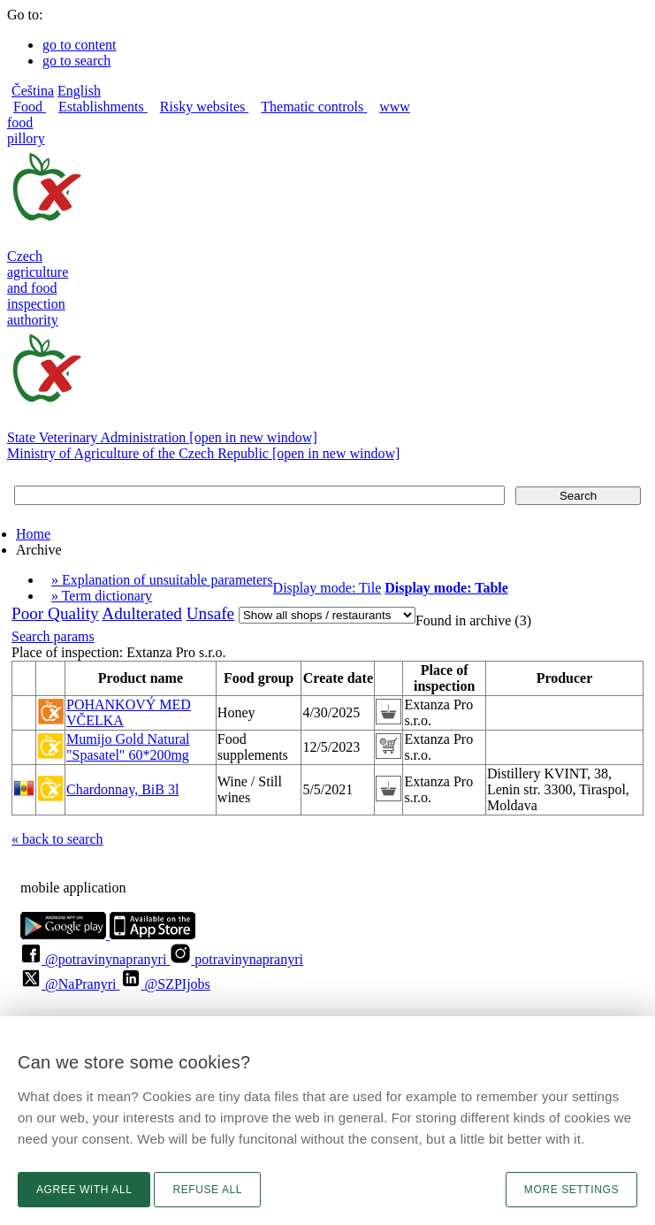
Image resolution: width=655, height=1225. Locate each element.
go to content (79, 44)
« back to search (57, 838)
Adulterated (142, 613)
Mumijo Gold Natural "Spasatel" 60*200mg (128, 746)
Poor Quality (55, 613)
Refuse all (207, 1189)
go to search (76, 60)
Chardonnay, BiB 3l (122, 789)
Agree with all (84, 1189)
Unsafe (210, 613)
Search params (53, 636)
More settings (571, 1189)
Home (33, 533)
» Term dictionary (101, 595)
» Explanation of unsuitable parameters (162, 579)
